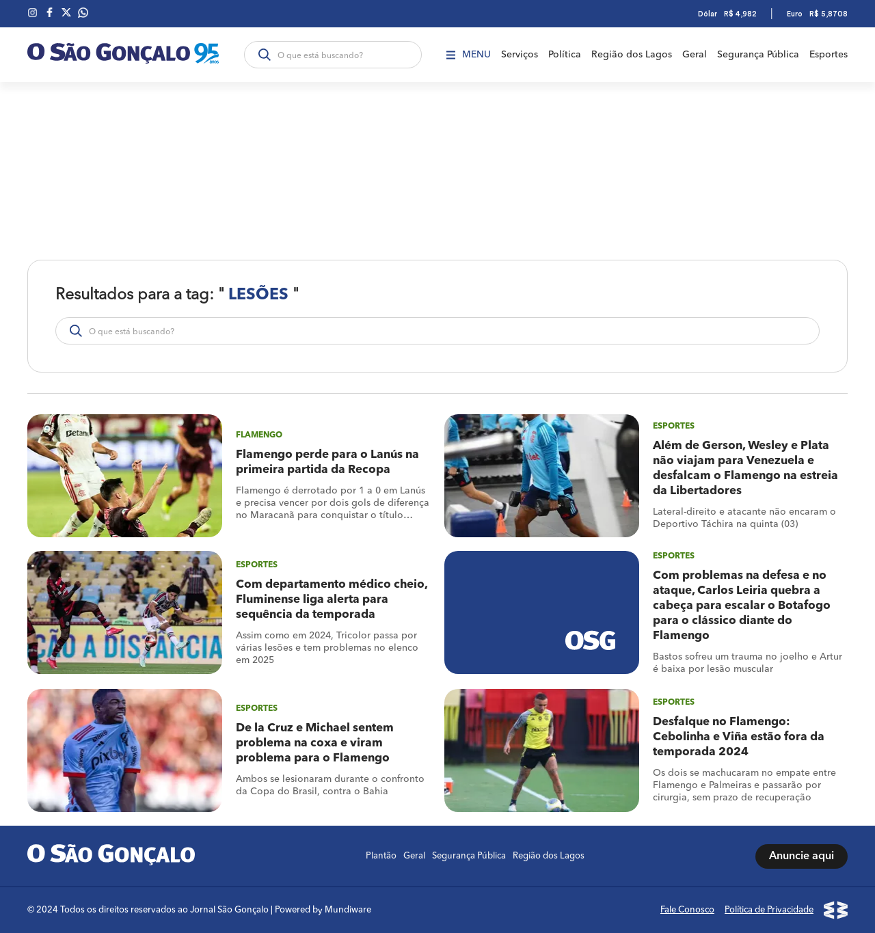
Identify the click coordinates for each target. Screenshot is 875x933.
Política (564, 54)
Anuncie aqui (801, 856)
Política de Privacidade (769, 910)
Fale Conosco (687, 910)
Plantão (381, 856)
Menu (468, 54)
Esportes (828, 54)
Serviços (519, 54)
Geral (694, 54)
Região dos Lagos (631, 54)
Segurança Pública (758, 54)
